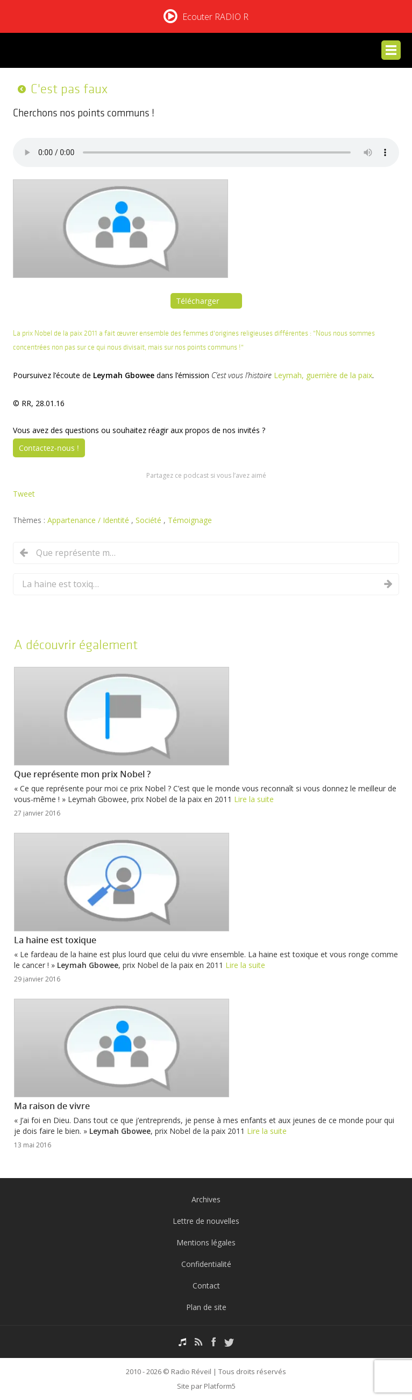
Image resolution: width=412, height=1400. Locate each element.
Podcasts (182, 1342)
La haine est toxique (62, 584)
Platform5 (220, 1386)
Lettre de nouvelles (206, 1221)
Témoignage (190, 520)
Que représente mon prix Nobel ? (76, 553)
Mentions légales (206, 1242)
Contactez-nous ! (49, 448)
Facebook (213, 1342)
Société (150, 520)
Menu (391, 50)
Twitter (229, 1342)
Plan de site (206, 1307)
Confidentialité (206, 1264)
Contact (206, 1285)
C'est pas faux (69, 89)
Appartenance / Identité (89, 520)
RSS (199, 1342)
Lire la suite (254, 799)
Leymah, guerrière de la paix (323, 375)
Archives (206, 1199)
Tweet (24, 494)
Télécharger (197, 301)
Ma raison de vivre (52, 1106)
